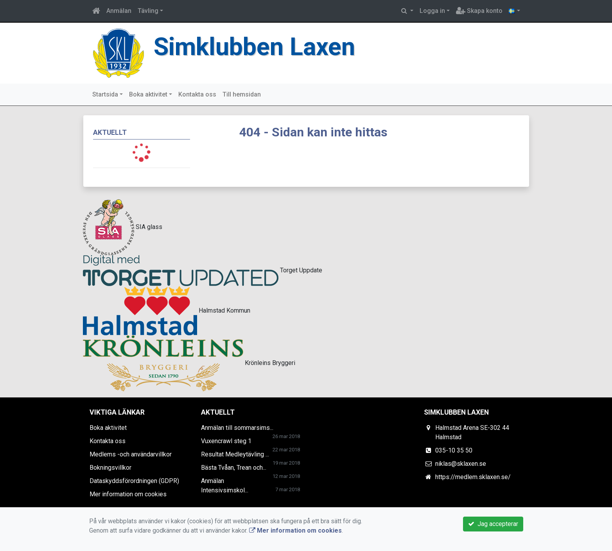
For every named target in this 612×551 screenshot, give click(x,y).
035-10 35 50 (453, 450)
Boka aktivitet (148, 94)
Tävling (148, 10)
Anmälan (118, 10)
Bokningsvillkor (110, 467)
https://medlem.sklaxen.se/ (473, 477)
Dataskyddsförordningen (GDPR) (134, 481)
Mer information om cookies (128, 494)
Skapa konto (479, 10)
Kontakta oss (197, 94)
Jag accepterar (493, 524)
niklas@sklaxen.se (460, 463)
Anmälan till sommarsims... (237, 427)
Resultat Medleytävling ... (235, 454)
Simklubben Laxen (254, 46)
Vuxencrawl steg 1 (226, 441)
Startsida (105, 94)
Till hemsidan (242, 94)
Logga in (432, 10)
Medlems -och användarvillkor (131, 454)
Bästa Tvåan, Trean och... (233, 467)
